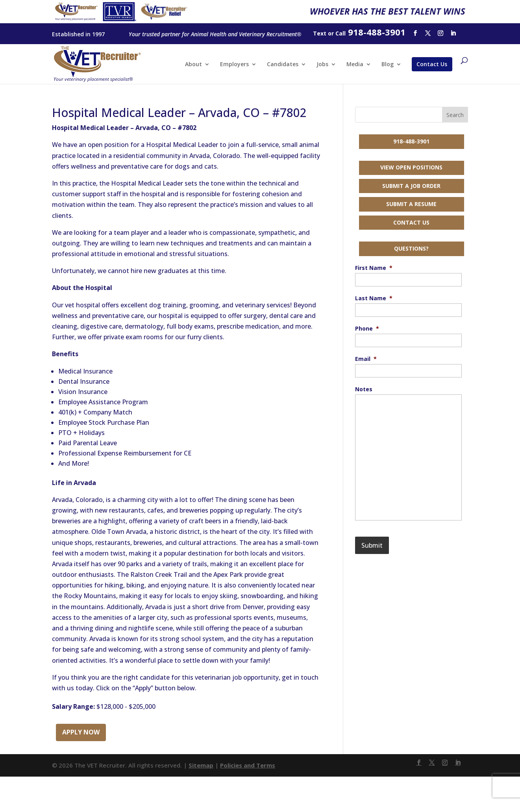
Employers (234, 64)
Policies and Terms (247, 765)
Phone (367, 328)
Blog (387, 64)
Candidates (282, 64)
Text (319, 33)
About (193, 64)
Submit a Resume (411, 204)
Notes (363, 389)
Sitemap (201, 765)
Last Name (373, 298)
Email (366, 358)
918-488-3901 (411, 141)
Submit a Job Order (411, 186)
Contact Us (431, 64)
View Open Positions (411, 167)
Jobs (322, 64)
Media (354, 64)
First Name (373, 267)
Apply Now (81, 732)
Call (340, 33)
